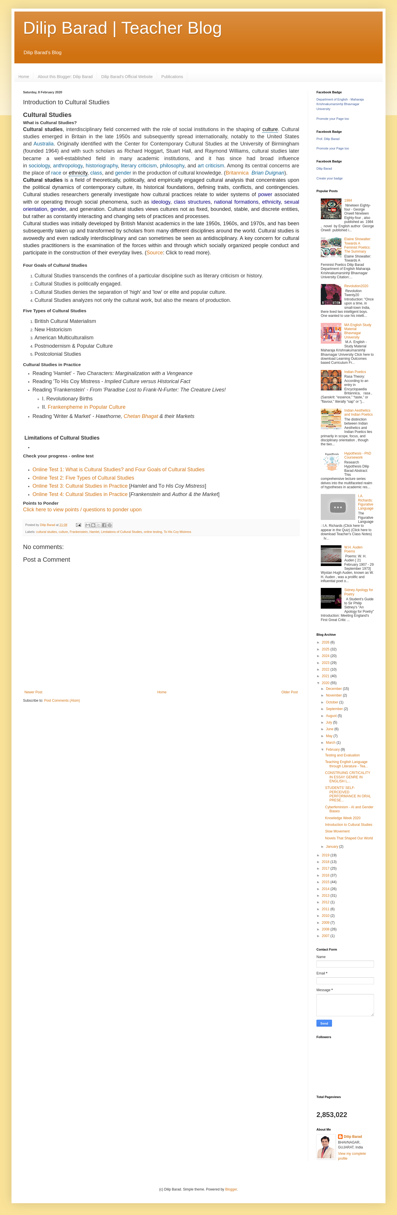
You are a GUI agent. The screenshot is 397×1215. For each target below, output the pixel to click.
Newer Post (33, 692)
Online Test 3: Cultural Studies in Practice (80, 486)
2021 (326, 676)
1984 (348, 200)
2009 (326, 923)
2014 (326, 889)
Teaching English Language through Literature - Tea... (346, 764)
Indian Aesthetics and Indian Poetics (358, 412)
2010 (326, 916)
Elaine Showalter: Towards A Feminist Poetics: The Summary (357, 245)
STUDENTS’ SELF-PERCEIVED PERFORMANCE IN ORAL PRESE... (348, 794)
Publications (172, 76)
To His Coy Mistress (177, 531)
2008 (326, 929)
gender (123, 173)
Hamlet (94, 531)
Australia (43, 144)
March (331, 743)
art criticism (211, 166)
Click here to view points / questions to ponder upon (82, 509)
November (334, 695)
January (332, 847)
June (330, 729)
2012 (326, 902)
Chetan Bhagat (141, 416)
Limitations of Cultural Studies (121, 531)
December (334, 689)
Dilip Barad (324, 168)
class (96, 173)
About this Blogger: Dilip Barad (65, 76)
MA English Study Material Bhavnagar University (357, 331)
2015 (326, 882)
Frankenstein (78, 531)
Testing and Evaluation (342, 755)
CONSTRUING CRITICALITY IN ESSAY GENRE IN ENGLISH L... (347, 777)
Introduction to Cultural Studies (348, 825)
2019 (326, 855)
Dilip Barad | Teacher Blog (122, 27)
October (332, 702)
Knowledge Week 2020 (342, 818)
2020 (326, 683)
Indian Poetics (355, 372)
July (329, 722)
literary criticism (139, 166)
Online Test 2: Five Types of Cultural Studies (83, 478)
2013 (326, 896)
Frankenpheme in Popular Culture (86, 407)
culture (270, 129)
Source (154, 253)
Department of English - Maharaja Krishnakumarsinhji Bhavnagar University (340, 104)
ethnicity (78, 173)
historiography (102, 166)
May (329, 736)
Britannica (237, 173)
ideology (160, 202)
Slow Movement (337, 831)
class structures (192, 202)
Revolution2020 (356, 286)
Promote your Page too (332, 118)
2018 (326, 862)
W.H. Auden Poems (353, 549)
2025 (326, 649)
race (56, 173)
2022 (326, 669)
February (333, 749)
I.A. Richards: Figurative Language (365, 502)
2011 (326, 909)
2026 (326, 642)
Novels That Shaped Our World (349, 838)
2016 (326, 875)
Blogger (231, 1189)
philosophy (172, 166)
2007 (326, 936)
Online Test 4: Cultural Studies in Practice (80, 494)
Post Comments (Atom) (62, 701)
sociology (39, 166)
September (335, 709)
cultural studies (46, 531)
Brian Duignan (267, 173)
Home (23, 76)
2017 (326, 868)
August (332, 716)
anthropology (68, 166)
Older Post (289, 692)
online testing (153, 531)
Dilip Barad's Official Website (127, 76)
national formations (236, 202)
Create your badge (329, 178)
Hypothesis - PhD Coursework (357, 455)
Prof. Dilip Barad (327, 139)
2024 (326, 656)
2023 (326, 663)
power (265, 194)
